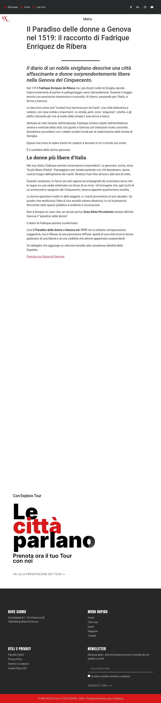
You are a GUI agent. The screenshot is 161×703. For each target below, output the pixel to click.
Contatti (92, 635)
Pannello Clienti (16, 654)
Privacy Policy (15, 659)
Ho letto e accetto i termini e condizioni (110, 676)
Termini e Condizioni (18, 663)
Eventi (91, 626)
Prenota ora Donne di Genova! (46, 256)
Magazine (93, 631)
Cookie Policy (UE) (17, 668)
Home (91, 617)
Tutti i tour (93, 622)
